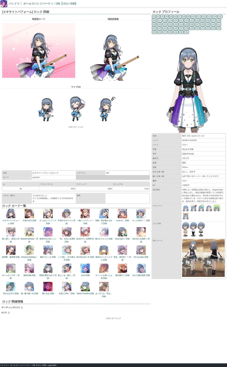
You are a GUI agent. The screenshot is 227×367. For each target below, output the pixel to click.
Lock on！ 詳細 (122, 215)
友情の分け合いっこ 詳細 (48, 235)
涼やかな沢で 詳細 (11, 288)
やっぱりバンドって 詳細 (48, 216)
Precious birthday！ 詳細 (29, 253)
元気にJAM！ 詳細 (66, 288)
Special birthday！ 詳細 (29, 235)
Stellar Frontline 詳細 (85, 288)
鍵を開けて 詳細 (122, 270)
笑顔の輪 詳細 (29, 270)
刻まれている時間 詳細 (85, 235)
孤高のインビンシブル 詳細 (103, 253)
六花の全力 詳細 (29, 215)
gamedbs (52, 365)
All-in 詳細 (85, 270)
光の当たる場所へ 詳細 (141, 235)
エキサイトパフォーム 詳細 (10, 216)
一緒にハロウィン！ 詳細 (85, 216)
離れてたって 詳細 (48, 251)
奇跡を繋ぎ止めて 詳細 (48, 271)
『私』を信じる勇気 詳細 (66, 235)
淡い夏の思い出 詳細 (29, 288)
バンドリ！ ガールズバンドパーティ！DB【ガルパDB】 (43, 3)
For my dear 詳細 (141, 251)
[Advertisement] (76, 148)
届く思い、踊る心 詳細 (11, 235)
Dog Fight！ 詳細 (122, 233)
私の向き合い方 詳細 (85, 251)
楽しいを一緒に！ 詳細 (66, 271)
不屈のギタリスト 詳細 (66, 216)
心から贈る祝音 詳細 (141, 270)
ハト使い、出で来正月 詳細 (66, 253)
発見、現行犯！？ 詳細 (122, 253)
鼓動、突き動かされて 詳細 (103, 216)
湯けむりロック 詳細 (104, 233)
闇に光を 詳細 (48, 288)
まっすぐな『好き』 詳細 (103, 289)
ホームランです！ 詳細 (11, 271)
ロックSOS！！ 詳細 (141, 215)
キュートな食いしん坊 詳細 (103, 271)
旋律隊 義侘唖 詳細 (11, 251)
